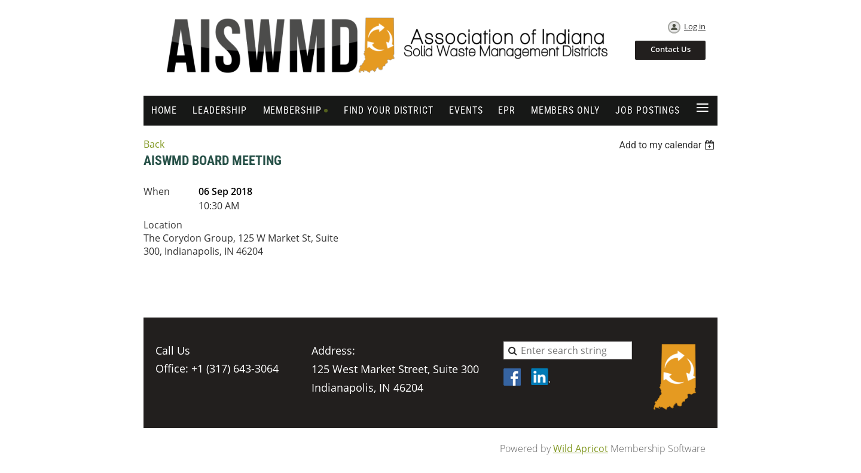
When (157, 191)
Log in (695, 26)
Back (154, 144)
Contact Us (671, 49)
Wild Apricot (580, 448)
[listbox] (668, 145)
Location (163, 224)
